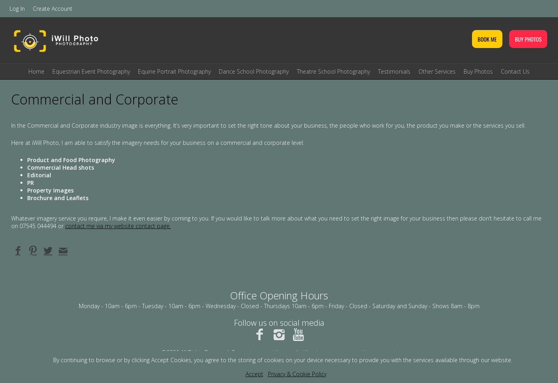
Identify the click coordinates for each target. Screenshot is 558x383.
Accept (254, 374)
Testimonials (394, 71)
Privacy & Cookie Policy (297, 374)
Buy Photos (478, 71)
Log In (17, 8)
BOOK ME (487, 39)
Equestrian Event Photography (91, 71)
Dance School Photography (254, 71)
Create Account (52, 8)
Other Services (437, 71)
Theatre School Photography (333, 71)
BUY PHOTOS (528, 39)
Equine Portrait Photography (174, 71)
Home (36, 71)
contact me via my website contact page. (118, 226)
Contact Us (515, 71)
